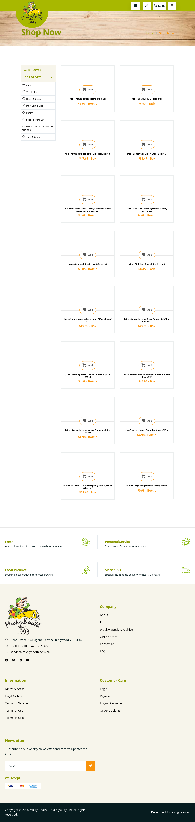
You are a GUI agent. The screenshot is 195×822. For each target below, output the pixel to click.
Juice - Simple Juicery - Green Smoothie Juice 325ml (87, 376)
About (104, 615)
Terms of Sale (14, 718)
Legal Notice (13, 696)
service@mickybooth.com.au (30, 652)
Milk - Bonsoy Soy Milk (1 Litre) (147, 99)
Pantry (27, 112)
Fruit (26, 85)
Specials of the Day (33, 119)
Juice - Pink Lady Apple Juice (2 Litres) (146, 264)
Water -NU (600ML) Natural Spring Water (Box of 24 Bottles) (87, 487)
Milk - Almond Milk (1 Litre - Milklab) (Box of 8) (87, 154)
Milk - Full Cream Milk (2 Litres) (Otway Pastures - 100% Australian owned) (87, 210)
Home (148, 33)
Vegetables (29, 92)
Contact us (107, 644)
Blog (103, 622)
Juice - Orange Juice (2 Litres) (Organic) (88, 264)
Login (104, 689)
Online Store (108, 637)
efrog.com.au (181, 812)
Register (105, 696)
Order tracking (110, 710)
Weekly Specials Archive (116, 630)
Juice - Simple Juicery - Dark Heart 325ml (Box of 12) (87, 320)
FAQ (103, 651)
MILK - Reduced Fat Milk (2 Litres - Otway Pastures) (147, 210)
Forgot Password (111, 703)
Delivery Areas (15, 689)
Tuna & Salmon (31, 136)
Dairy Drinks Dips (32, 105)
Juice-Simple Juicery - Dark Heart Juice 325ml (146, 430)
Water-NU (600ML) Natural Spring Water (146, 486)
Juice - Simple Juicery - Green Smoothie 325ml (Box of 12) (147, 320)
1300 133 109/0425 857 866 (29, 646)
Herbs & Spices (31, 98)
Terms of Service (16, 703)
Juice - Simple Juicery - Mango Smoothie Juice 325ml (87, 431)
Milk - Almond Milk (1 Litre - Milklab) (88, 99)
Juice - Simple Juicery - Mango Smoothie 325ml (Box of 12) (147, 376)
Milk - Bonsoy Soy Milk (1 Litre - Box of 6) (146, 154)
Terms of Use (14, 710)
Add (88, 89)
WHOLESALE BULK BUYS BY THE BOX (37, 128)
